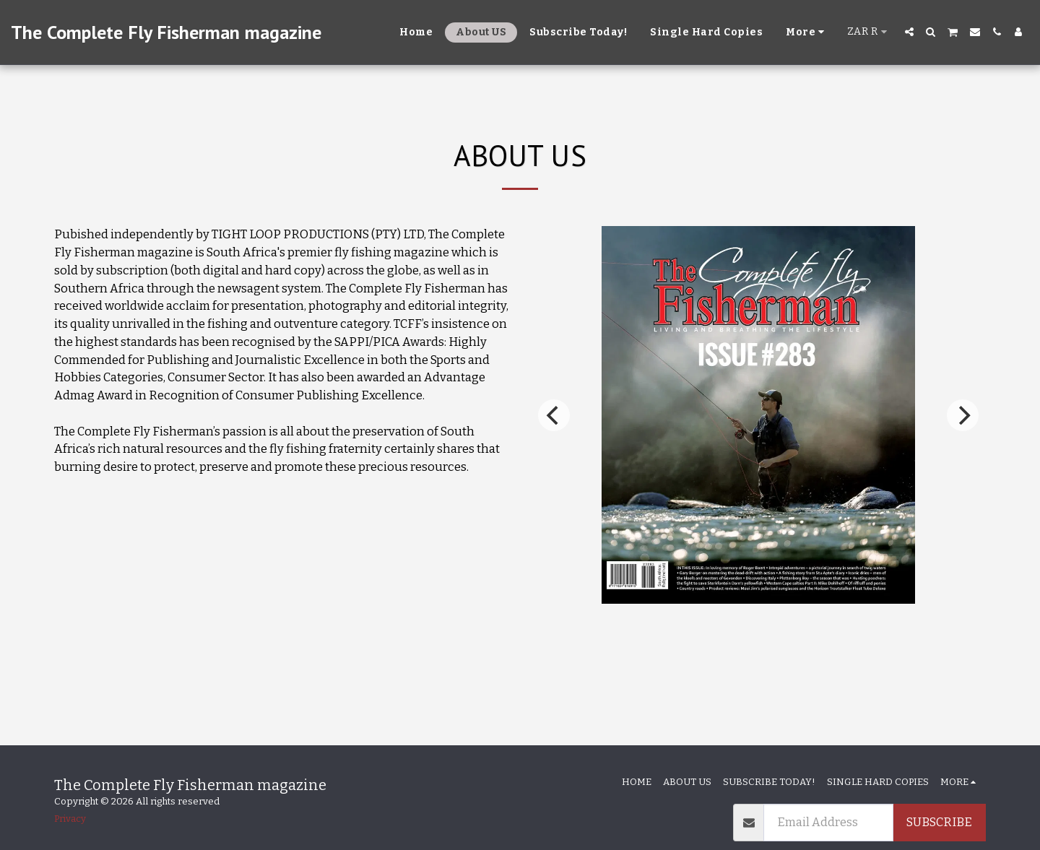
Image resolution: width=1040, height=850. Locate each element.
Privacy (70, 818)
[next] (963, 415)
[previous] (554, 415)
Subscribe (939, 822)
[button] (909, 32)
